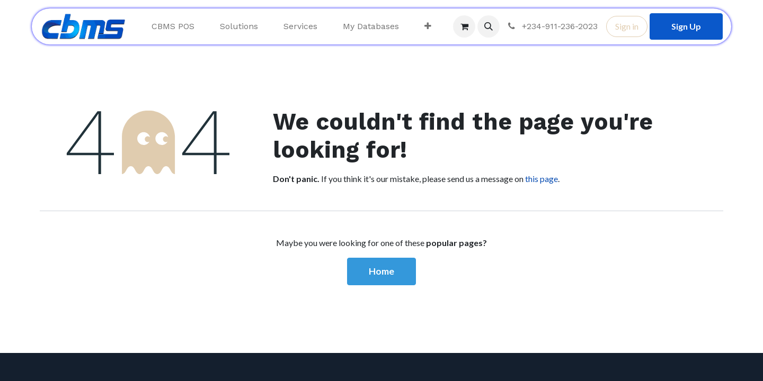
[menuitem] (173, 26)
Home (381, 271)
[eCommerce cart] (464, 26)
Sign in (626, 26)
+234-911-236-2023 (552, 26)
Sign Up (686, 26)
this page (541, 179)
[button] (488, 26)
